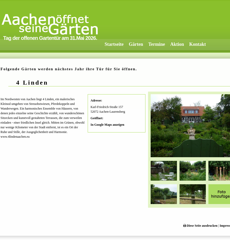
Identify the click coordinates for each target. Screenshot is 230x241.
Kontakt (197, 44)
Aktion (177, 44)
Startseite (114, 44)
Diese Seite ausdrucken (200, 225)
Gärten (136, 44)
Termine (156, 44)
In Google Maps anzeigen (107, 124)
